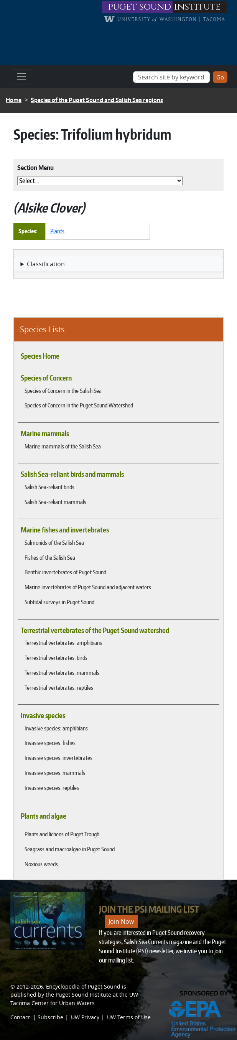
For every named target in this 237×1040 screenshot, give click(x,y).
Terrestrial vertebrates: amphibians (63, 642)
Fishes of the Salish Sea (50, 557)
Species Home (40, 356)
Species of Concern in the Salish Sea (63, 390)
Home (13, 100)
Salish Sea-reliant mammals (55, 502)
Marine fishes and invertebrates (65, 530)
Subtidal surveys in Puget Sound (59, 602)
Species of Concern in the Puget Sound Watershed (79, 405)
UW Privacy (85, 1017)
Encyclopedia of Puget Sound (83, 986)
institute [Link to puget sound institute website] (197, 7)
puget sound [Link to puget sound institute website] (139, 7)
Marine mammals (45, 433)
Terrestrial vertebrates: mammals (62, 672)
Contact (20, 1017)
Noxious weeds (41, 864)
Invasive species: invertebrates (58, 757)
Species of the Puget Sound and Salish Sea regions (97, 100)
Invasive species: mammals (55, 772)
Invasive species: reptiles (52, 787)
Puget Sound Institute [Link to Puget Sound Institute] (83, 994)
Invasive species (43, 715)
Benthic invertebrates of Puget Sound (65, 572)
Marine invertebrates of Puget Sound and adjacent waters (88, 587)
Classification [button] (46, 264)
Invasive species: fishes (50, 743)
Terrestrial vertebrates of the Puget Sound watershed (95, 630)
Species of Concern (46, 378)
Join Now (121, 921)
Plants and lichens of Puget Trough (62, 834)
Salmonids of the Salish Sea (54, 542)
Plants (57, 230)
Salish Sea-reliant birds (49, 487)
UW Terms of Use (129, 1017)
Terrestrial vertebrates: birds (56, 657)
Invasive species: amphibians (56, 728)
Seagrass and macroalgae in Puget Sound (70, 849)
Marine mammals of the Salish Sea (63, 446)
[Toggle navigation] (21, 76)
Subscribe (50, 1017)
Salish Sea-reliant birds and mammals (72, 474)
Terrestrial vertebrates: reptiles (59, 687)
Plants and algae (43, 816)
